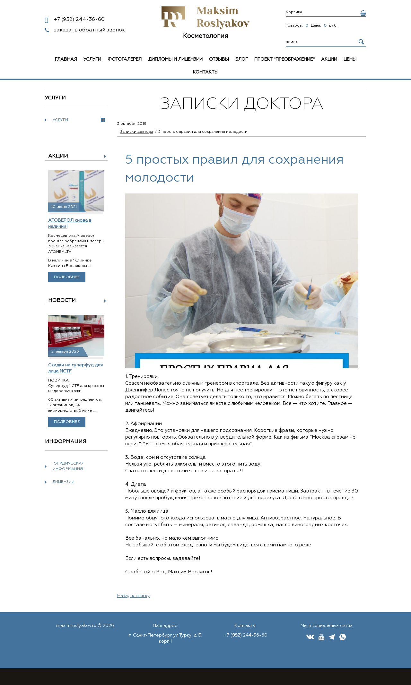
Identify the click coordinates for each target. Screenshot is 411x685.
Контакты (205, 72)
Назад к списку (133, 596)
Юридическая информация (68, 466)
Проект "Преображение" (284, 59)
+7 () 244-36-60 (245, 635)
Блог (241, 59)
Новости (62, 300)
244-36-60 (79, 19)
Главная (66, 59)
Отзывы (219, 59)
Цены (350, 59)
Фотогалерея (125, 59)
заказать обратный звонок (89, 30)
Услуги (92, 59)
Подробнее (67, 277)
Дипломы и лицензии (175, 59)
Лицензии (63, 482)
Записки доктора (136, 132)
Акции (329, 59)
